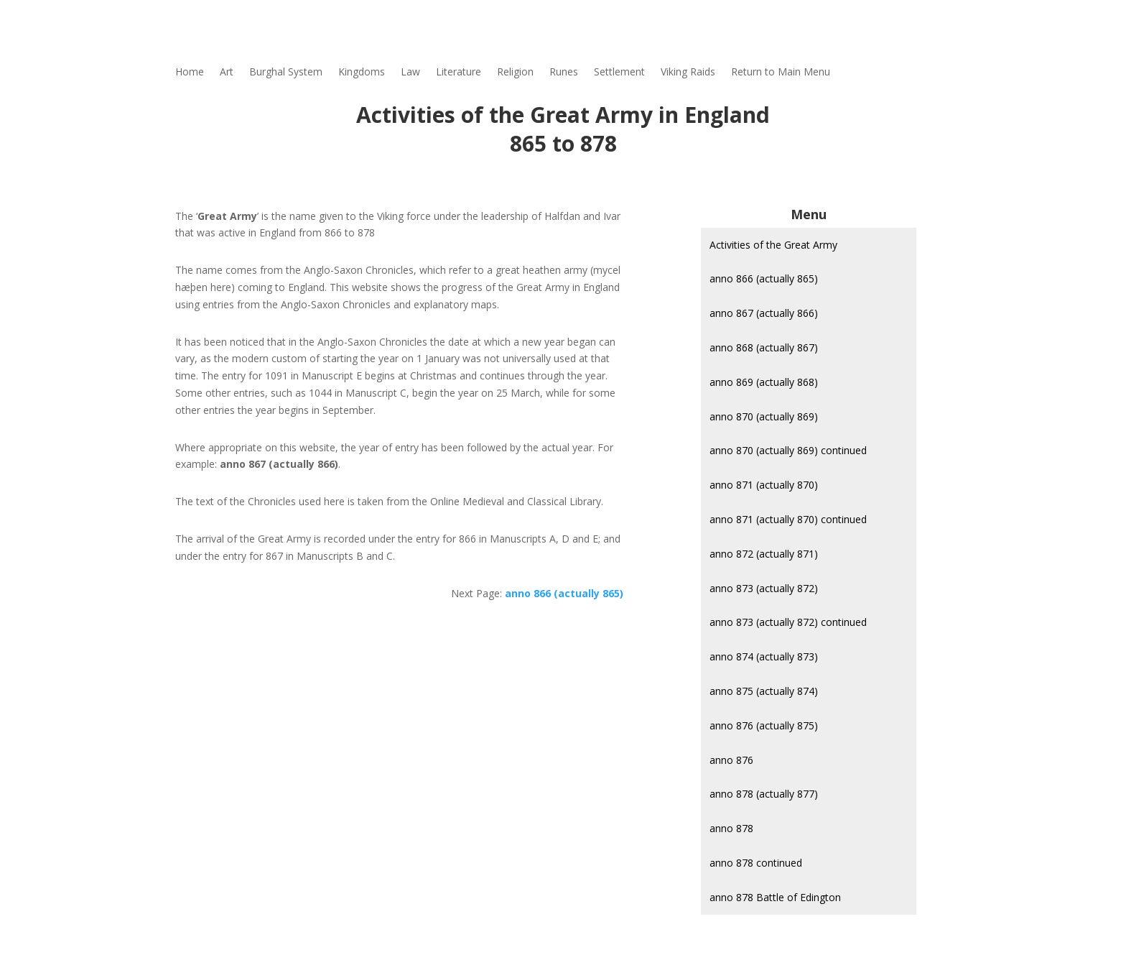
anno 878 (731, 828)
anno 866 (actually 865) (763, 278)
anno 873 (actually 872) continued (788, 622)
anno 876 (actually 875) (763, 725)
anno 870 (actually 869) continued (788, 450)
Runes (563, 72)
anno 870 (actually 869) (763, 416)
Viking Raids (688, 72)
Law (410, 72)
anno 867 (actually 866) (763, 313)
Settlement (619, 72)
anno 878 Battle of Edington (775, 897)
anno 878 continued (755, 863)
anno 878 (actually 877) (763, 794)
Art (226, 72)
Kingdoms (361, 72)
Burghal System (285, 72)
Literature (458, 72)
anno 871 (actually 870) (763, 485)
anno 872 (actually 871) (763, 554)
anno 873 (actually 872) (763, 588)
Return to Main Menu (780, 72)
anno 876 (731, 760)
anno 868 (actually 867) (763, 347)
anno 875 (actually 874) (763, 691)
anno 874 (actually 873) (763, 656)
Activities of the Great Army (773, 245)
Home (189, 72)
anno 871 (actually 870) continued (788, 519)
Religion (515, 72)
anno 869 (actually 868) (763, 382)
